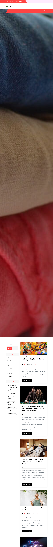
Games (16, 10)
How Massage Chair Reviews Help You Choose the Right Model (32, 461)
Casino (36, 414)
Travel (33, 10)
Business (37, 10)
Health (20, 10)
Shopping (29, 10)
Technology (24, 10)
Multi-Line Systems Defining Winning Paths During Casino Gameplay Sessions (33, 408)
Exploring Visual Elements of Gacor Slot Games (13, 409)
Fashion (12, 10)
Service (38, 467)
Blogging (42, 10)
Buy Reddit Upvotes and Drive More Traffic (12, 414)
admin (24, 364)
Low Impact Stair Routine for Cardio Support (12, 402)
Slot (35, 364)
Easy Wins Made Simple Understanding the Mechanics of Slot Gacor (33, 359)
